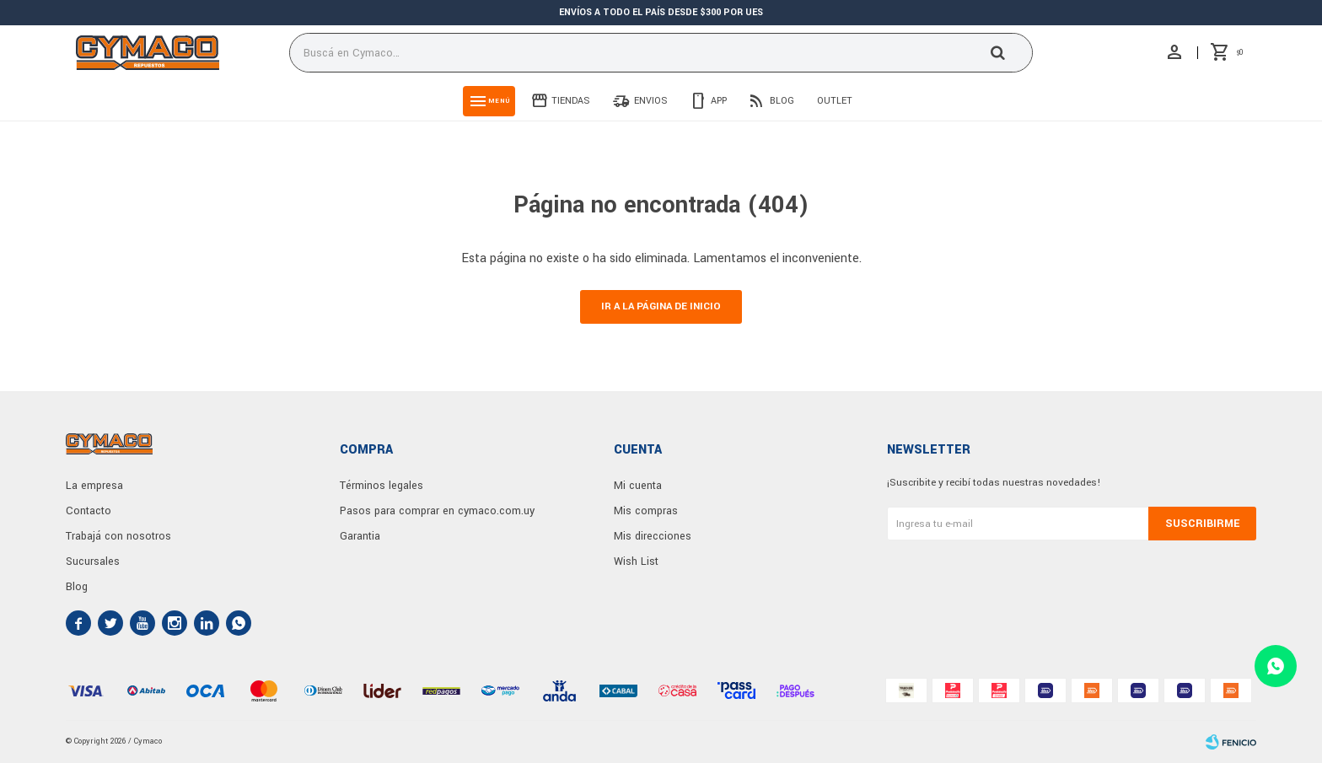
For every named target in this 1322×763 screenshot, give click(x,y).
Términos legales (381, 485)
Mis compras (646, 511)
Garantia (360, 536)
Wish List (636, 561)
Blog (782, 100)
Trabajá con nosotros (118, 536)
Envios (651, 100)
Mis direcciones (652, 536)
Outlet (834, 100)
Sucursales (93, 561)
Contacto (88, 511)
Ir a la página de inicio (661, 306)
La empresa (94, 485)
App (719, 100)
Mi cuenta (638, 485)
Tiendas (570, 100)
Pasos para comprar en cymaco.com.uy (437, 511)
